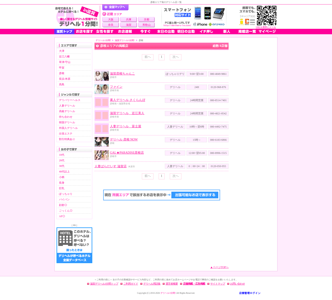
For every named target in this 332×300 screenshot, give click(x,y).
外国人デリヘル (68, 128)
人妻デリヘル (67, 105)
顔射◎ (63, 205)
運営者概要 (172, 283)
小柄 (61, 177)
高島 (61, 84)
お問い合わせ (237, 283)
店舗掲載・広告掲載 (194, 283)
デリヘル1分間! (103, 40)
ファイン (116, 86)
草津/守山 (64, 62)
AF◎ (62, 216)
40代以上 (64, 171)
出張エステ (65, 133)
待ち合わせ (65, 116)
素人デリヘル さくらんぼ (127, 100)
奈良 (110, 24)
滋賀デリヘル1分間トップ (104, 283)
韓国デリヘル (67, 122)
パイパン (64, 199)
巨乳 (61, 188)
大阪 (110, 19)
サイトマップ (217, 283)
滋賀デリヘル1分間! (124, 40)
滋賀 (128, 24)
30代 (61, 166)
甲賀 (61, 67)
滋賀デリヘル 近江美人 (127, 113)
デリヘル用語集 (151, 283)
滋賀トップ (64, 31)
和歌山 (147, 24)
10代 (61, 154)
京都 (146, 19)
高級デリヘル (67, 111)
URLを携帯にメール (266, 27)
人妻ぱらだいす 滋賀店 (111, 166)
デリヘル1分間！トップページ (115, 7)
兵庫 (128, 19)
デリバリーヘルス (69, 100)
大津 (61, 50)
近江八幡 (64, 56)
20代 (61, 160)
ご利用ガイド (130, 283)
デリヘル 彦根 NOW (124, 139)
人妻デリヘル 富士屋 (125, 126)
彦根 (61, 73)
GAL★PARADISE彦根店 (127, 152)
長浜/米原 (64, 78)
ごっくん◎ (65, 210)
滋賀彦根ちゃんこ (122, 73)
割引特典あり (67, 139)
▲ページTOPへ (219, 267)
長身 (61, 182)
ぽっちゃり (65, 193)
